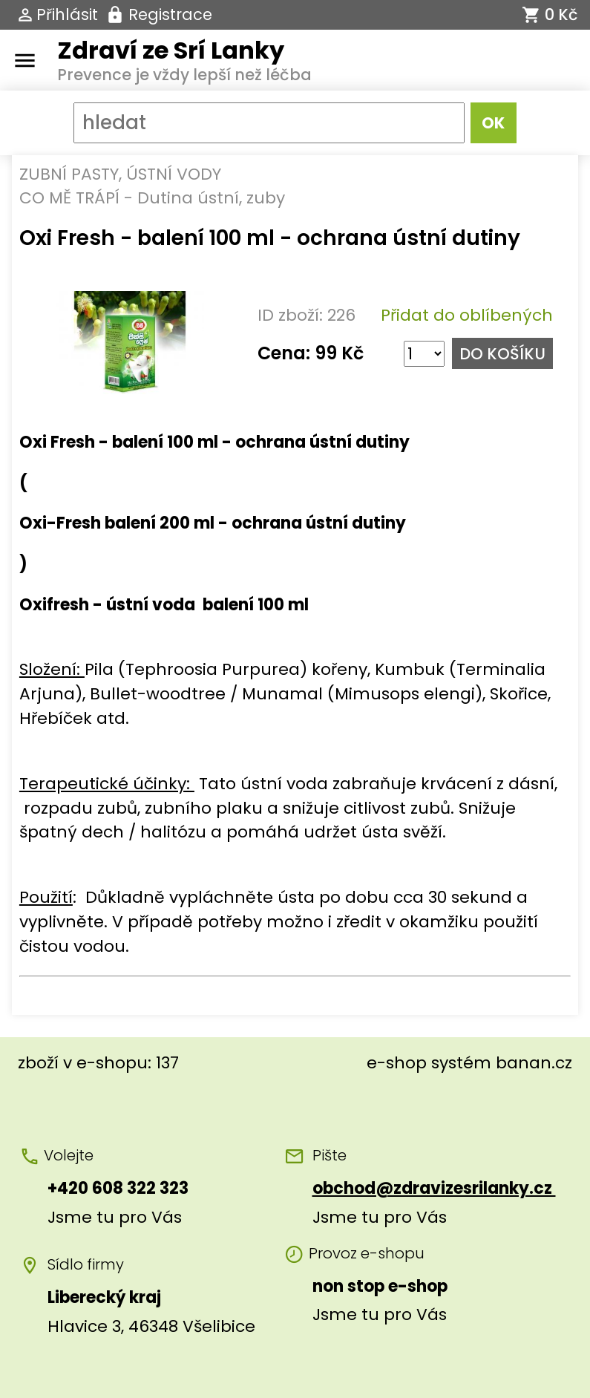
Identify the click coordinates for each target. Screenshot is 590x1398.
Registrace (170, 14)
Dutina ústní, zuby (211, 197)
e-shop (397, 1062)
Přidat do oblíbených (467, 315)
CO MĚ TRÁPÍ (69, 197)
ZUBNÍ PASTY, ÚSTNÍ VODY (120, 174)
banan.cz (534, 1062)
